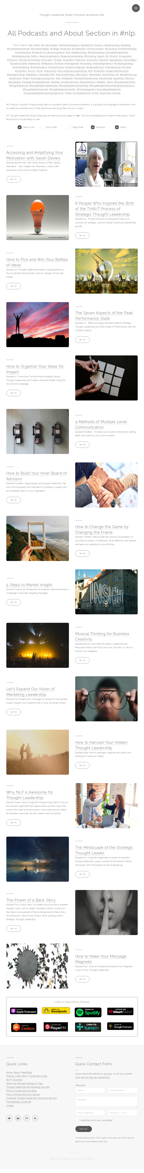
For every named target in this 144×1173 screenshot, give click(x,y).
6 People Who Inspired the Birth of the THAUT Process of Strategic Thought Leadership (104, 208)
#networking (50, 71)
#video (68, 93)
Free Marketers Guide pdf (18, 1102)
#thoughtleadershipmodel (35, 89)
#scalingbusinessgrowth (43, 78)
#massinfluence (56, 67)
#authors (98, 45)
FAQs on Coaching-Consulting (21, 1091)
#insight (58, 60)
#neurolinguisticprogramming (72, 71)
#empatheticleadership (117, 52)
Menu (136, 8)
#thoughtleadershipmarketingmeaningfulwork (112, 85)
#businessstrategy (40, 48)
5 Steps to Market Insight (29, 585)
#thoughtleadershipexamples (43, 85)
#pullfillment (15, 78)
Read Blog (27, 1072)
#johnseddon (130, 60)
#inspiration (68, 60)
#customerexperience (54, 52)
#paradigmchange (16, 74)
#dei (68, 52)
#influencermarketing (29, 60)
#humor (114, 56)
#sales (26, 78)
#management (72, 63)
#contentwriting (23, 52)
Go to (14, 179)
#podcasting (108, 74)
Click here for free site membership (92, 1077)
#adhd (37, 45)
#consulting (111, 48)
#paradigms (32, 74)
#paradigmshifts (47, 74)
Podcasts (100, 127)
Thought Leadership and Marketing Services (28, 1087)
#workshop (105, 93)
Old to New (51, 127)
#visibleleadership (82, 93)
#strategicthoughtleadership (36, 82)
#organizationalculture (117, 71)
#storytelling (14, 82)
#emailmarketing (96, 52)
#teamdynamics (87, 82)
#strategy (55, 82)
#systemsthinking (70, 82)
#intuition (104, 60)
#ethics (34, 56)
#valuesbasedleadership (109, 89)
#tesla (110, 82)
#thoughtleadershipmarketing (73, 85)
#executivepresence (49, 56)
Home (9, 1072)
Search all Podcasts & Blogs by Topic (24, 1083)
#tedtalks (101, 82)
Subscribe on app (38, 1076)
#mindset (126, 67)
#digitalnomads (79, 52)
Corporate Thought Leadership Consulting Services (31, 1098)
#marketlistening (20, 67)
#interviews (92, 60)
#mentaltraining (113, 67)
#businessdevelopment (18, 48)
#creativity (37, 52)
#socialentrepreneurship (86, 78)
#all (31, 45)
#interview (80, 60)
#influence (12, 60)
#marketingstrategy (123, 63)
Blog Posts (78, 127)
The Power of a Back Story (31, 900)
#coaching (65, 48)
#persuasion (82, 74)
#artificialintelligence (69, 45)
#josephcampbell (18, 63)
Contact (10, 1105)
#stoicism (129, 78)
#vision (95, 93)
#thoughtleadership (18, 85)
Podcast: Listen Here (16, 1076)
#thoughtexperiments (124, 82)
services (107, 1073)
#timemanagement (86, 89)
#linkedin (58, 63)
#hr (107, 56)
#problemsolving (128, 74)
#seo (58, 78)
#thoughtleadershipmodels (62, 89)
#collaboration (79, 48)
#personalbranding (65, 74)
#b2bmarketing (112, 45)
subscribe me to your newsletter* (97, 1120)
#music (31, 71)
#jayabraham (116, 60)
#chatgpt (54, 48)
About (123, 127)
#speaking (118, 78)
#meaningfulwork (95, 67)
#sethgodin (67, 78)
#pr (117, 74)
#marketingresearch (103, 63)
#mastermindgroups (75, 67)
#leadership (34, 63)
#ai (42, 45)
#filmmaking (90, 56)
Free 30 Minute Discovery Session (23, 1094)
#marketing (86, 63)
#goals (100, 56)
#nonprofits (99, 71)
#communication (95, 48)
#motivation (21, 71)
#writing (116, 93)
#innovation (47, 60)
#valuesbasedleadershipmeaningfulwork (44, 93)
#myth (39, 71)
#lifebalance (47, 63)
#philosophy (95, 74)
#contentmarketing (127, 48)
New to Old (28, 127)
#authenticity (87, 45)
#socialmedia (105, 78)
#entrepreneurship (21, 56)
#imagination (125, 56)
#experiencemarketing (72, 56)
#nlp (90, 71)
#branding (126, 45)
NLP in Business (14, 1079)
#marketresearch (38, 67)
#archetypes (52, 45)
